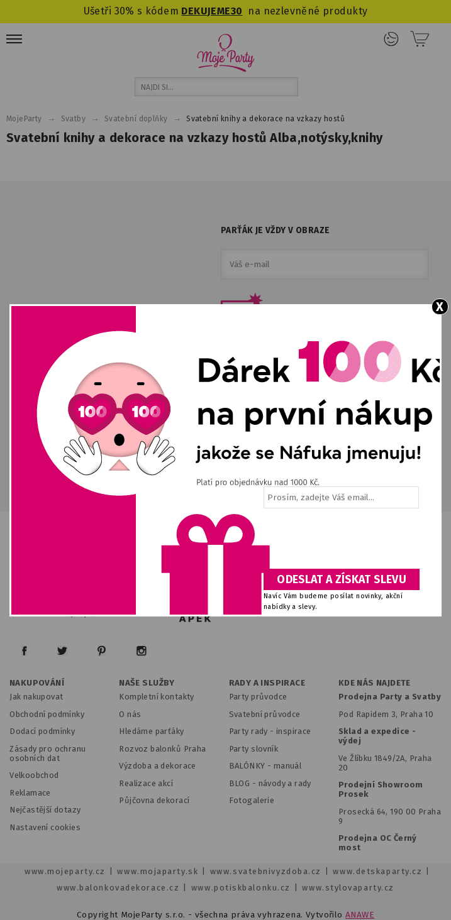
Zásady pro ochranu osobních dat (47, 753)
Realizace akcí (146, 783)
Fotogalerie (252, 800)
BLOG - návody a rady (270, 783)
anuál (291, 765)
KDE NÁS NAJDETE (374, 683)
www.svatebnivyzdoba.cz (265, 871)
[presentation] (340, 542)
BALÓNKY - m (255, 765)
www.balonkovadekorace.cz (118, 887)
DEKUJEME (205, 11)
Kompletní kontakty (156, 696)
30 (237, 11)
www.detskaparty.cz (377, 871)
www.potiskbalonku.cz (241, 887)
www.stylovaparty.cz (348, 887)
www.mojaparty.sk (157, 871)
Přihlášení (391, 39)
